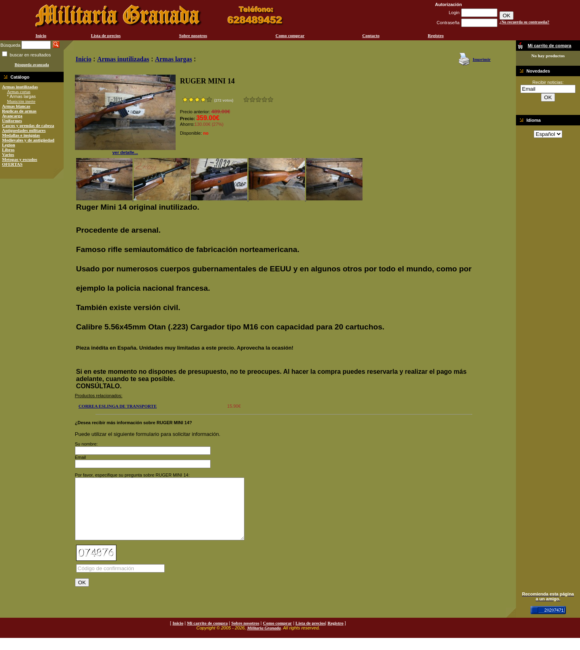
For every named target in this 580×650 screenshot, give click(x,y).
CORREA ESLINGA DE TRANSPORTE (118, 406)
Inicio (40, 35)
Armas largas (173, 59)
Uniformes (12, 120)
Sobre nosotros (193, 35)
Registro (436, 35)
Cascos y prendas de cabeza (28, 125)
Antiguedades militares (24, 130)
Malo (252, 99)
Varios (8, 154)
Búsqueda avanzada (31, 64)
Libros (8, 149)
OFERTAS (12, 164)
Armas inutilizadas (20, 86)
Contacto (370, 35)
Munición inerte (21, 101)
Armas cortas (18, 91)
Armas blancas (16, 106)
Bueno (258, 99)
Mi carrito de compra (207, 635)
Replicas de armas (19, 110)
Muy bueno (264, 99)
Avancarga (12, 115)
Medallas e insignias (21, 135)
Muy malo (246, 99)
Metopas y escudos (19, 159)
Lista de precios (106, 35)
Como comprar (290, 35)
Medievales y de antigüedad (28, 140)
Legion (8, 144)
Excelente (270, 99)
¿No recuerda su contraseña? (524, 22)
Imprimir (481, 59)
